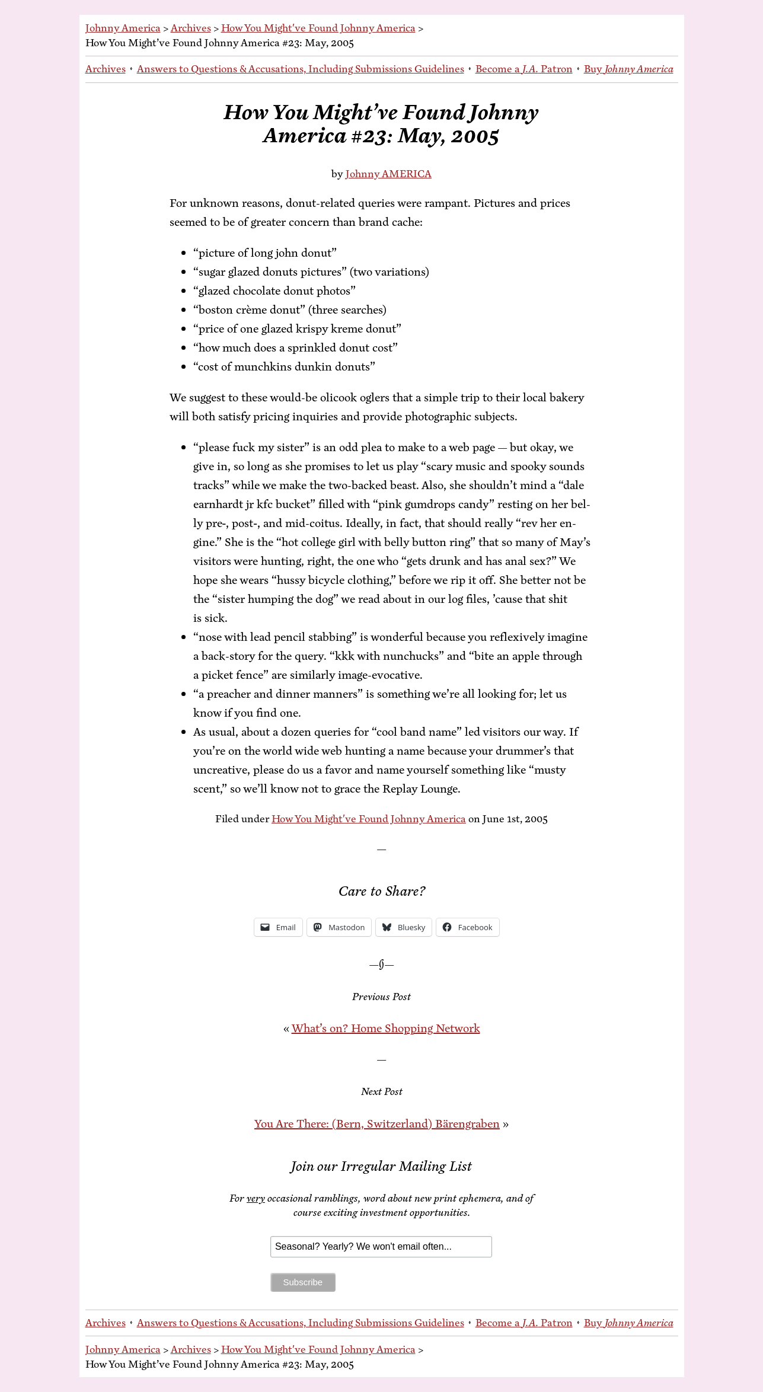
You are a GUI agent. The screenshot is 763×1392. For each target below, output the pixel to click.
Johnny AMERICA (389, 174)
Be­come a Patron (524, 69)
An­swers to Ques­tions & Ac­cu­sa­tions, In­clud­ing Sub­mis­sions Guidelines (300, 69)
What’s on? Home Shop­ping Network (386, 1028)
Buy (628, 69)
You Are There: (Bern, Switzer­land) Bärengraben (377, 1124)
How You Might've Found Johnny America (318, 28)
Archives (191, 28)
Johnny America (123, 28)
